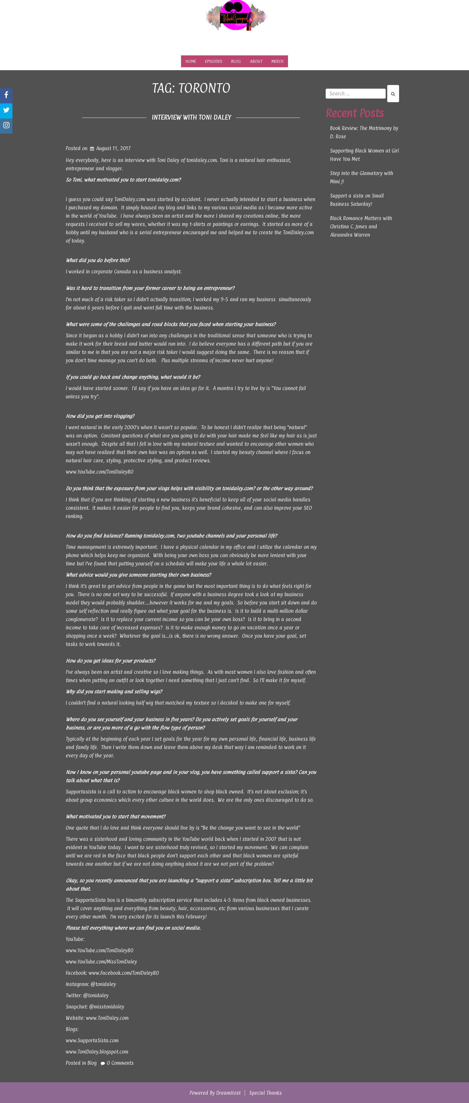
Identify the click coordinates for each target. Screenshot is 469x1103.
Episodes (213, 61)
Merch (277, 61)
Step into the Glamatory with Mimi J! (361, 177)
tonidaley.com (163, 180)
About (256, 61)
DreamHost (228, 1093)
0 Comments (120, 1063)
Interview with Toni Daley (191, 117)
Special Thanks (265, 1093)
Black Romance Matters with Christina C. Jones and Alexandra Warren (361, 226)
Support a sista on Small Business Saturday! (357, 200)
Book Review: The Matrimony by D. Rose (364, 132)
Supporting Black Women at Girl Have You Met (364, 155)
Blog (236, 61)
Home (190, 61)
